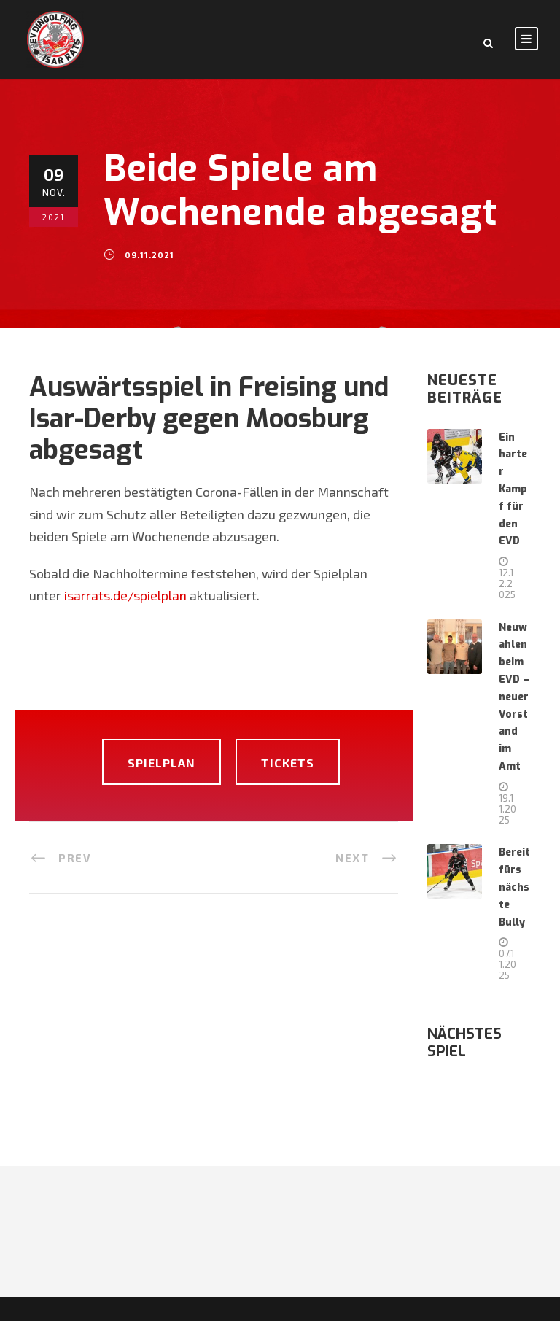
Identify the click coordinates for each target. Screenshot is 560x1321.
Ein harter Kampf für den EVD (513, 489)
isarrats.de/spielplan (125, 595)
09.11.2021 (149, 255)
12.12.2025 (507, 583)
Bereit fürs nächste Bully (514, 887)
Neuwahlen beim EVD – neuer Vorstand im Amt (514, 697)
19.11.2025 (507, 809)
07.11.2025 (507, 964)
